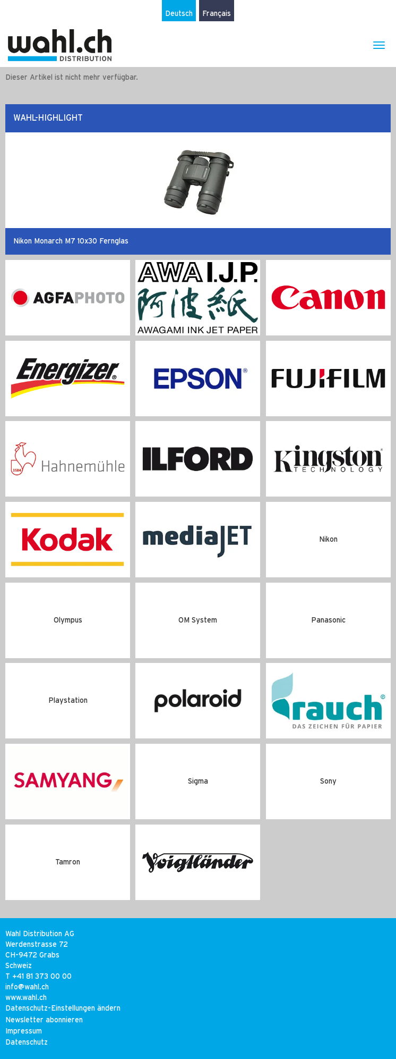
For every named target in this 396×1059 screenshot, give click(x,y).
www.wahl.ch (26, 998)
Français (216, 14)
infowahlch (27, 987)
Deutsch (179, 14)
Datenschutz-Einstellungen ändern (62, 1008)
